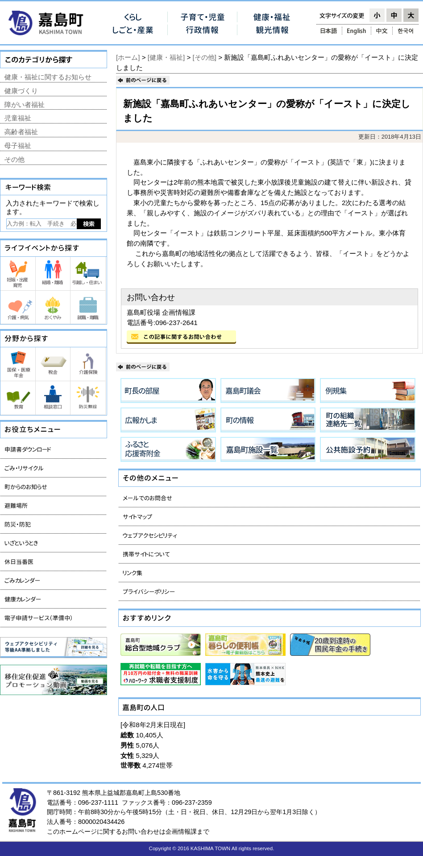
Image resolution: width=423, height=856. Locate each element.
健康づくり (21, 91)
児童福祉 (17, 118)
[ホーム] (128, 57)
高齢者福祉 (21, 132)
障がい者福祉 (24, 104)
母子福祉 (17, 145)
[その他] (204, 57)
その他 (14, 159)
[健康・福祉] (166, 57)
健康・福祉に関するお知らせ (47, 77)
